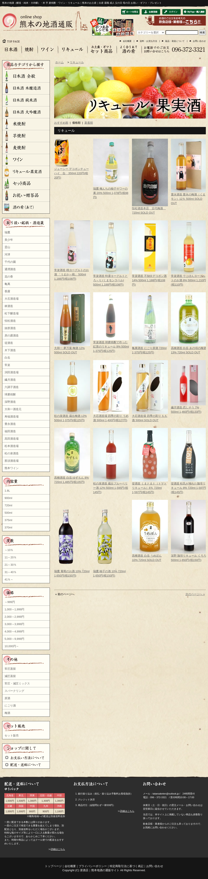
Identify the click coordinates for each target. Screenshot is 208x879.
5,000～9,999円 (14, 638)
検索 (202, 32)
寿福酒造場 (12, 416)
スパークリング (14, 690)
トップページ (53, 866)
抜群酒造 (10, 328)
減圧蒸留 (10, 676)
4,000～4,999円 (14, 631)
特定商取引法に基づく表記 (126, 866)
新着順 (88, 122)
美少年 (9, 239)
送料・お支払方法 (148, 41)
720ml (8, 505)
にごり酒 (10, 705)
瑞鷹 (7, 232)
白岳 (7, 357)
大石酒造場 (12, 298)
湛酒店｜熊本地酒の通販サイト (99, 870)
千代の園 (10, 261)
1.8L (7, 490)
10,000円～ (12, 646)
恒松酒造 (10, 320)
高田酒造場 (12, 438)
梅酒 (7, 713)
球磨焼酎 (10, 394)
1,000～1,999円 (14, 609)
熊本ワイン (12, 468)
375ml (8, 520)
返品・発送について (175, 41)
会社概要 (127, 41)
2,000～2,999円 (14, 616)
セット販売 (12, 735)
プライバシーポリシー (93, 866)
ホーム (59, 62)
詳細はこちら (58, 849)
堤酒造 (9, 342)
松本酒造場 (12, 446)
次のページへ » (195, 594)
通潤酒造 (10, 269)
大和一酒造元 (13, 409)
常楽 (7, 365)
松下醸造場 (12, 313)
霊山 (7, 247)
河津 (7, 254)
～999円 (10, 602)
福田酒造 (10, 431)
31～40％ (10, 572)
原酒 (7, 698)
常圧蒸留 (10, 668)
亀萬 (7, 284)
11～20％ (10, 557)
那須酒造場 (12, 460)
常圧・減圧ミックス (17, 683)
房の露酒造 (12, 335)
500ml (8, 512)
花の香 (9, 276)
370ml (8, 527)
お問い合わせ (199, 41)
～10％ (9, 550)
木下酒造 (10, 350)
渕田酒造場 (12, 372)
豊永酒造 (10, 424)
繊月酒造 (10, 379)
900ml (8, 498)
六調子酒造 (12, 387)
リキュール (77, 62)
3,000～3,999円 (14, 624)
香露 (7, 291)
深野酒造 (10, 401)
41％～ (9, 579)
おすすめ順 (61, 122)
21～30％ (10, 564)
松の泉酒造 (12, 453)
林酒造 (9, 306)
